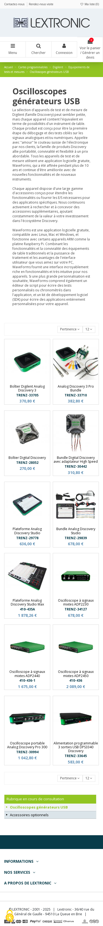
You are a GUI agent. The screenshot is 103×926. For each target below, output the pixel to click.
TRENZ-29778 (27, 538)
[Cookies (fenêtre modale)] (9, 916)
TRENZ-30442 (76, 466)
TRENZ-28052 (27, 462)
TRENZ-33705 (27, 395)
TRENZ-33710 (76, 395)
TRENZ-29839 (76, 538)
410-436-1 (27, 680)
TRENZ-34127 (76, 609)
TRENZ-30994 (27, 752)
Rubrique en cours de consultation (35, 798)
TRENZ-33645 (76, 756)
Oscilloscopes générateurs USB (39, 807)
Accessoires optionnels (29, 814)
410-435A (27, 609)
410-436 (75, 680)
